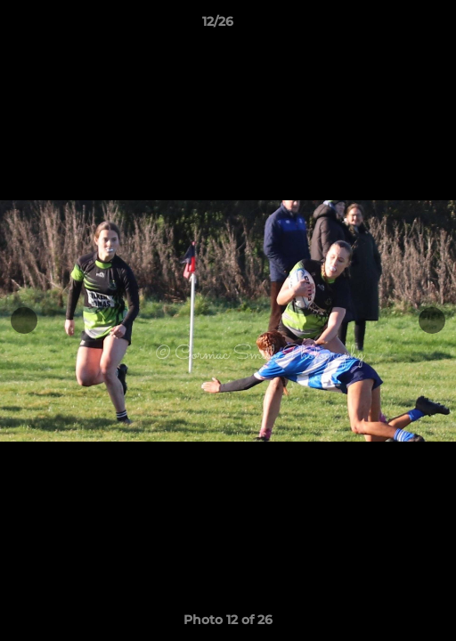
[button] (392, 26)
